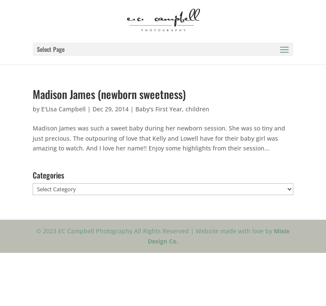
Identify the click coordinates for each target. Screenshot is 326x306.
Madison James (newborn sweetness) (109, 94)
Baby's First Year (158, 109)
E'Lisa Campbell (63, 109)
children (197, 109)
